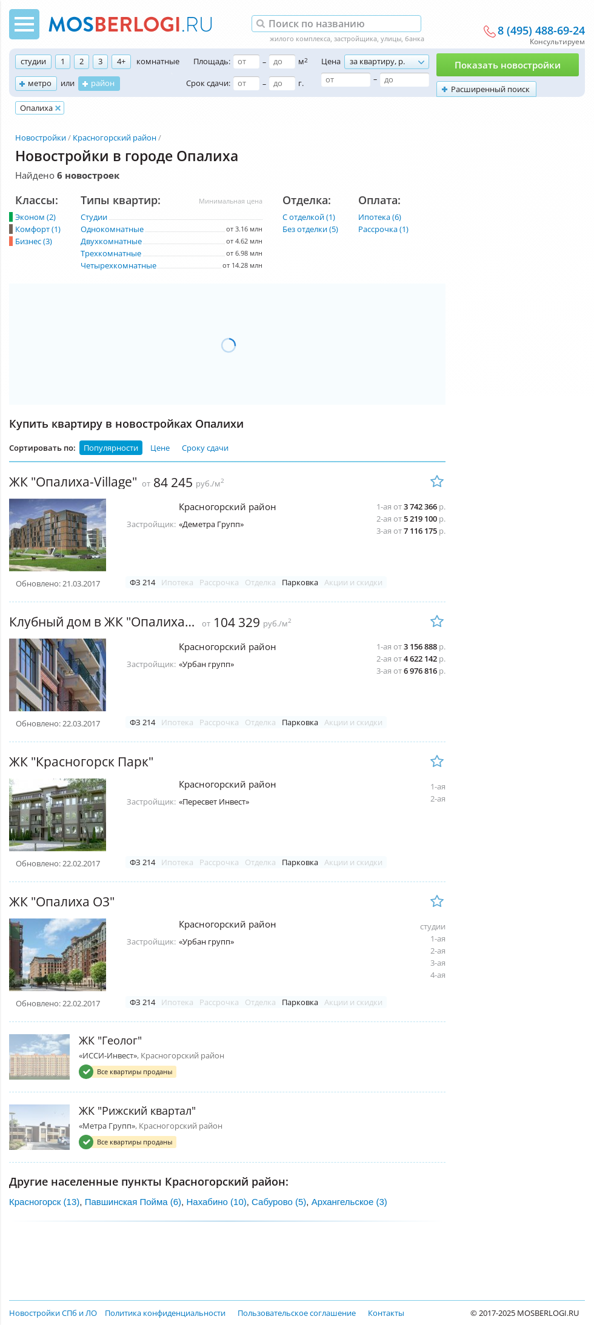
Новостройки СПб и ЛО (53, 1312)
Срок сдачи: (208, 83)
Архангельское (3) (349, 1202)
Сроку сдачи (205, 447)
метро (40, 83)
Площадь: (211, 61)
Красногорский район (114, 137)
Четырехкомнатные (118, 265)
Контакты (386, 1312)
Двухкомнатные (111, 241)
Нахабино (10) (216, 1202)
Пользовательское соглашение (297, 1312)
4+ (121, 61)
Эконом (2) (35, 216)
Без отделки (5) (310, 229)
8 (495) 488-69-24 (541, 31)
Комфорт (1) (38, 229)
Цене (160, 447)
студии (33, 61)
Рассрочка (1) (383, 229)
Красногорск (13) (44, 1202)
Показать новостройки (508, 65)
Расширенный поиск (490, 89)
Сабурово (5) (279, 1202)
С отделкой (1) (308, 216)
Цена (331, 61)
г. (301, 83)
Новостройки (40, 137)
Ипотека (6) (379, 216)
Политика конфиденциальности (165, 1312)
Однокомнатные (112, 229)
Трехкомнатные (111, 253)
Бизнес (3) (33, 241)
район (103, 83)
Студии (94, 216)
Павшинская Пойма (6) (133, 1202)
